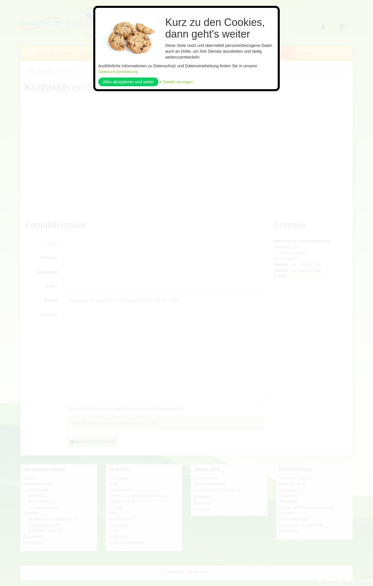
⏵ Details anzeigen (176, 82)
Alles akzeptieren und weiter (128, 82)
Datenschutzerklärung (118, 71)
